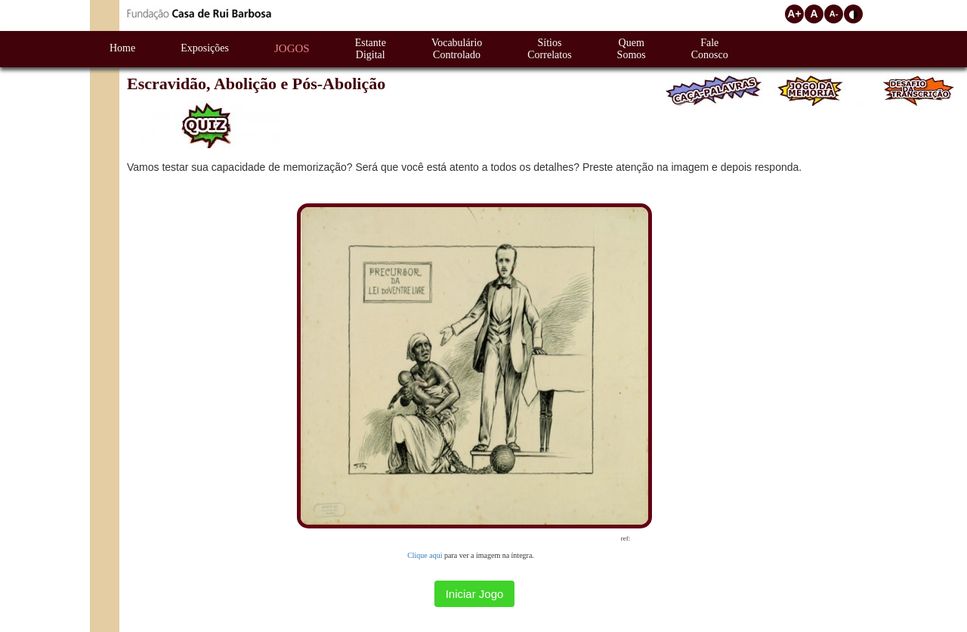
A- (834, 13)
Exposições (205, 48)
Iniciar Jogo (475, 593)
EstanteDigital (370, 48)
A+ (794, 14)
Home (122, 48)
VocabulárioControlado (456, 48)
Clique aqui (424, 555)
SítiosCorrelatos (549, 48)
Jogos (292, 48)
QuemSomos (631, 48)
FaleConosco (709, 48)
